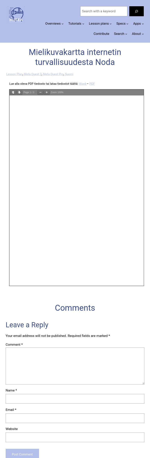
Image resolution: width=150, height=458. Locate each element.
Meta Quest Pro (53, 74)
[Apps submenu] (143, 24)
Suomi (69, 74)
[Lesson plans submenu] (111, 24)
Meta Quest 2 (33, 74)
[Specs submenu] (127, 24)
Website (12, 429)
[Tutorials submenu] (83, 24)
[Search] (136, 11)
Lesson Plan (14, 74)
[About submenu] (143, 34)
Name (11, 390)
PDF (92, 83)
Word (83, 83)
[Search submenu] (126, 34)
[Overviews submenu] (62, 24)
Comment (14, 344)
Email (11, 410)
